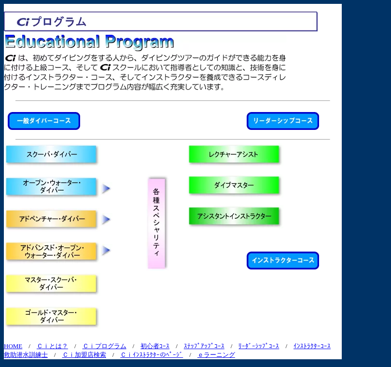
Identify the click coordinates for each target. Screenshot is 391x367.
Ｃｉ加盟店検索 (84, 354)
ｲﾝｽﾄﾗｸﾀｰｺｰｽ (312, 346)
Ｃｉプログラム (104, 346)
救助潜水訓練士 (26, 354)
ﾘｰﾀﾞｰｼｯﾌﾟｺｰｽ (258, 346)
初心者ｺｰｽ (154, 346)
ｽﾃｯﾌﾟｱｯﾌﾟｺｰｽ (204, 346)
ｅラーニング (216, 354)
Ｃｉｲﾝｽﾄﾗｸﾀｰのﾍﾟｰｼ (151, 354)
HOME (13, 346)
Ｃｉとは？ (52, 346)
